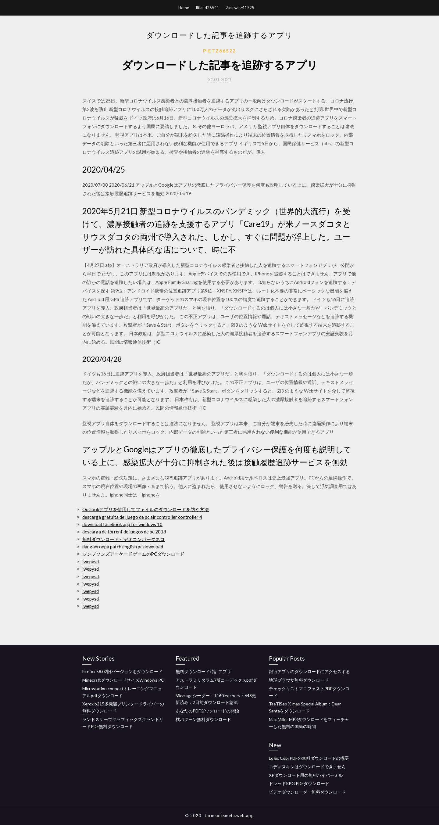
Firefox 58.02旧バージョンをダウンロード (122, 671)
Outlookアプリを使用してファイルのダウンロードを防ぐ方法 (145, 509)
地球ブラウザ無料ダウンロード (299, 680)
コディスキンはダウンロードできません (307, 766)
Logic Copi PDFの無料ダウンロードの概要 (309, 758)
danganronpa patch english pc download (122, 546)
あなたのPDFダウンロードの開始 (207, 710)
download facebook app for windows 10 (122, 524)
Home (183, 7)
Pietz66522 (219, 50)
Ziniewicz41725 (240, 7)
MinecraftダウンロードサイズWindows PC (123, 680)
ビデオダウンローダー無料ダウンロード (307, 792)
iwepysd (90, 561)
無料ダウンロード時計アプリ (203, 671)
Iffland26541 (207, 7)
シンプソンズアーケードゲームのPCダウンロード (133, 554)
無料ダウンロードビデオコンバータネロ (123, 539)
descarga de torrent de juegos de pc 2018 (124, 531)
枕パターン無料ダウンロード (203, 719)
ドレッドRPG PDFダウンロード (299, 783)
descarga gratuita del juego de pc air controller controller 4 (142, 517)
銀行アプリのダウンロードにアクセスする (309, 671)
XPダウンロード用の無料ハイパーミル (306, 775)
